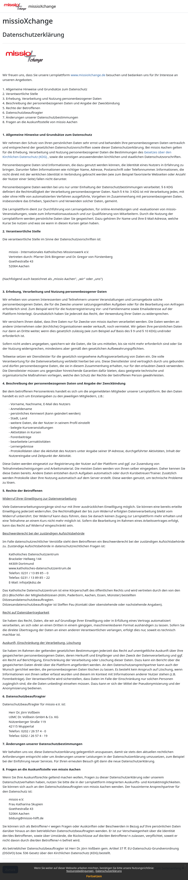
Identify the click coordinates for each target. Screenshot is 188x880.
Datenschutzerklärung (108, 871)
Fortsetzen (94, 876)
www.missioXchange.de (88, 75)
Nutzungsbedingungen (80, 871)
